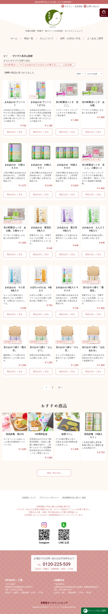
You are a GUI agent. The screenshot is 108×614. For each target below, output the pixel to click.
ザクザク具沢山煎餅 (22, 56)
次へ (60, 387)
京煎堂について (29, 497)
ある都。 (69, 64)
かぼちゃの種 (44, 64)
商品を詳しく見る (15, 132)
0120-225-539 (57, 564)
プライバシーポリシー (49, 497)
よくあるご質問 (95, 38)
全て (5, 56)
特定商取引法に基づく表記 (74, 497)
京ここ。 (58, 64)
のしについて (46, 38)
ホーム (14, 38)
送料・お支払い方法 (70, 38)
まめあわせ (30, 64)
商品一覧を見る (54, 473)
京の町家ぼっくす (13, 64)
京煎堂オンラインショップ (54, 602)
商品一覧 (28, 38)
